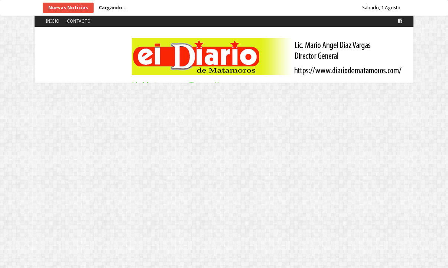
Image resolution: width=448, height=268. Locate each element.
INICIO (52, 21)
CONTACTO (79, 21)
